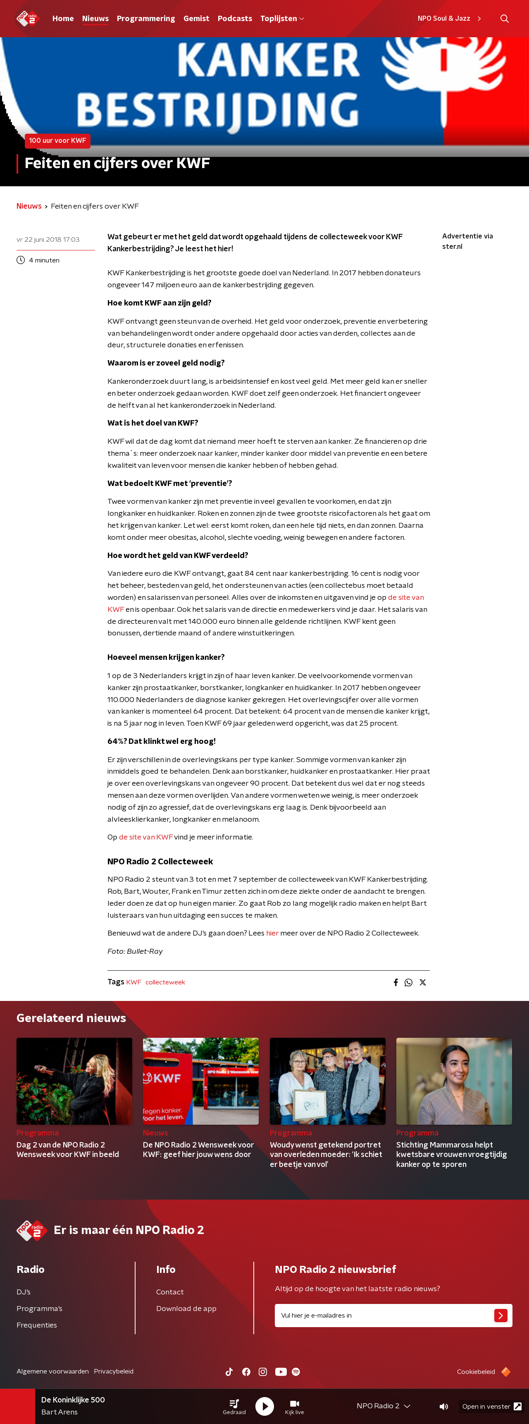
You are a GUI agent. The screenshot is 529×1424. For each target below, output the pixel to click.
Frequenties (37, 1325)
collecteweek (165, 982)
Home (63, 19)
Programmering (146, 19)
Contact (170, 1292)
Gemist (196, 19)
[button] (234, 1406)
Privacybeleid (113, 1371)
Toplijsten (282, 19)
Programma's (39, 1309)
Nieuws (95, 19)
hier (272, 933)
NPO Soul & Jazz (451, 18)
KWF (133, 982)
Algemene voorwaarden (53, 1371)
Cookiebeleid (476, 1372)
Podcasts (235, 19)
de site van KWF (146, 837)
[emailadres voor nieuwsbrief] (393, 1315)
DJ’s (24, 1292)
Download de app (186, 1309)
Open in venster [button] (492, 1406)
